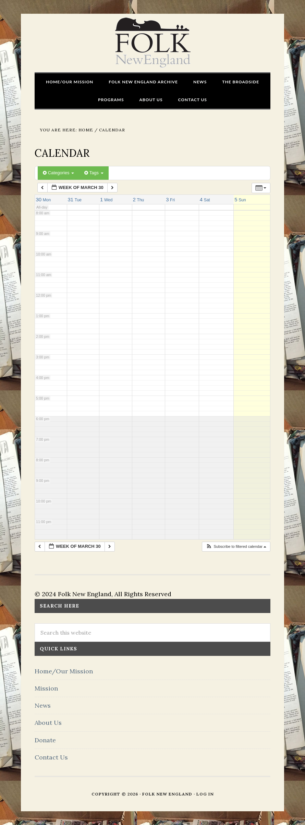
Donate (45, 740)
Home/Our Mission (64, 671)
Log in (205, 794)
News (43, 705)
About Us (48, 723)
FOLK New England (153, 43)
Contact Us (51, 757)
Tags (93, 172)
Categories (58, 172)
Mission (46, 688)
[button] (236, 546)
